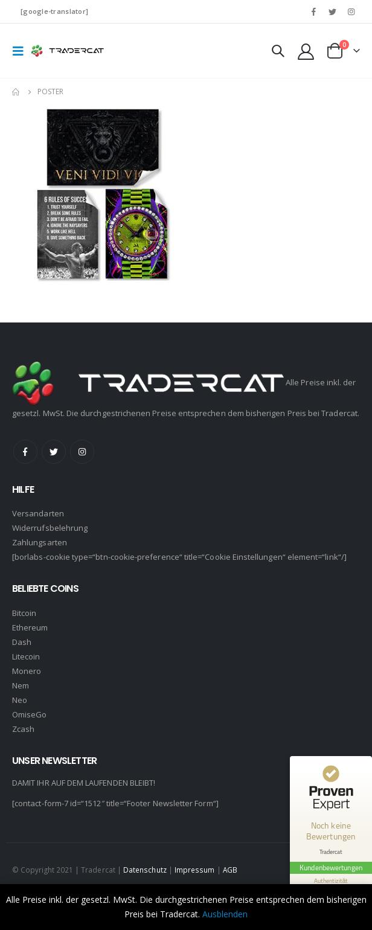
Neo (19, 699)
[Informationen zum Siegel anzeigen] (331, 881)
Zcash (23, 728)
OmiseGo (29, 714)
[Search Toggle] (278, 51)
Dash (21, 642)
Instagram (82, 452)
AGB (230, 869)
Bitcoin (24, 613)
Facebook (25, 452)
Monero (26, 670)
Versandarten (38, 513)
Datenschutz (145, 869)
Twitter (54, 452)
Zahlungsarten (39, 542)
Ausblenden (225, 914)
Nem (20, 685)
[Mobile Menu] (21, 50)
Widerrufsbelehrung (50, 527)
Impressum (195, 869)
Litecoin (26, 656)
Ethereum (30, 627)
